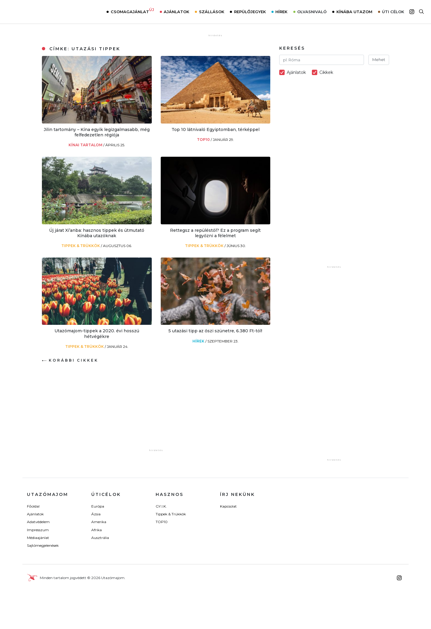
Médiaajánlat (38, 537)
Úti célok (393, 11)
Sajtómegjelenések (43, 545)
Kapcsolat (228, 506)
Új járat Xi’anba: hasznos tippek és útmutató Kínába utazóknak (96, 233)
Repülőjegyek (250, 11)
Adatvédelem (38, 522)
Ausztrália (100, 537)
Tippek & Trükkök (81, 245)
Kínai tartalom (86, 145)
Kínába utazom (354, 11)
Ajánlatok (176, 11)
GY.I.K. (161, 506)
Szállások (211, 11)
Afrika (96, 530)
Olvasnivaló (312, 11)
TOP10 (204, 139)
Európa (97, 506)
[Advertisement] (156, 410)
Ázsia (96, 514)
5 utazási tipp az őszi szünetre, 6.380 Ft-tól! (215, 330)
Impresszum (38, 530)
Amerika (98, 522)
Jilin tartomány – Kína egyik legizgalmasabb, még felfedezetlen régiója (97, 132)
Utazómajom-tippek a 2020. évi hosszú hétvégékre (96, 333)
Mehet (378, 59)
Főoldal (33, 506)
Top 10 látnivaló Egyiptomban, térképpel (215, 129)
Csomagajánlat (132, 11)
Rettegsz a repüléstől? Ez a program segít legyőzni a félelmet (215, 233)
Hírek (281, 11)
